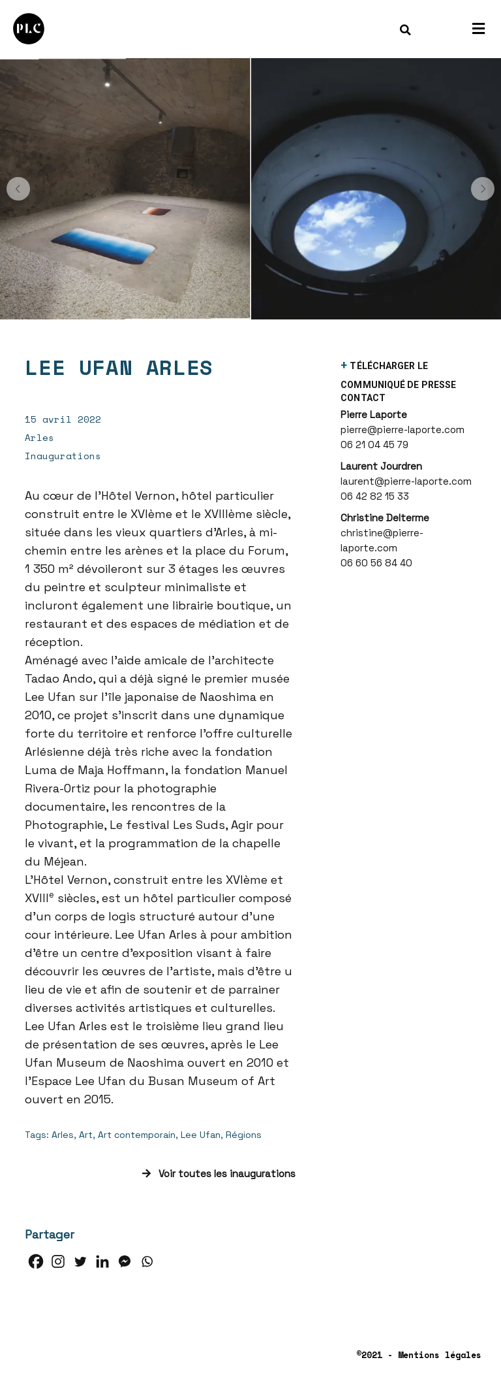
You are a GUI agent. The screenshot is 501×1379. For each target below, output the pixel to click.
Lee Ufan (200, 1135)
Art (86, 1135)
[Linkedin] (102, 1261)
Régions (244, 1135)
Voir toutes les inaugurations (219, 1173)
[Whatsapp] (147, 1261)
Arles (63, 1135)
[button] (18, 189)
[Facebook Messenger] (124, 1261)
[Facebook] (36, 1261)
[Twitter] (80, 1261)
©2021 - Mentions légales (418, 1354)
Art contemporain (136, 1135)
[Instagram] (58, 1261)
